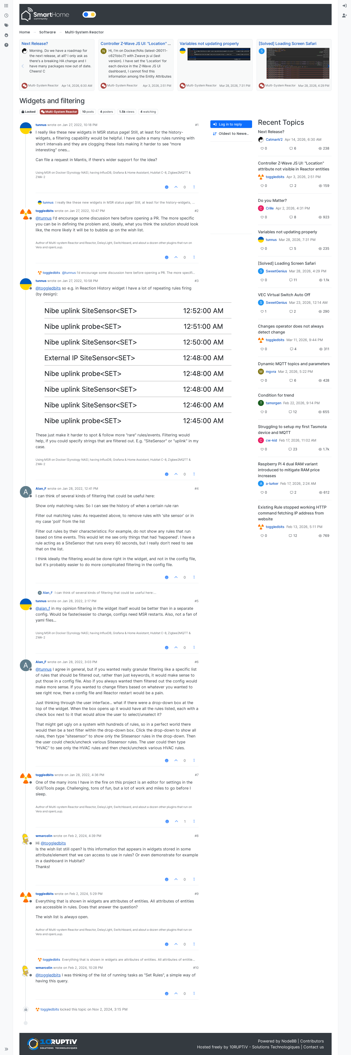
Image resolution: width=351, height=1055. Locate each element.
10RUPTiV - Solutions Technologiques (265, 1046)
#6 (197, 662)
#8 (197, 836)
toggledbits (45, 211)
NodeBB (289, 1041)
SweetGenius (276, 271)
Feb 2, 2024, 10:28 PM (85, 968)
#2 (197, 211)
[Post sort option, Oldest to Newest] (231, 134)
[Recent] (6, 16)
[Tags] (6, 25)
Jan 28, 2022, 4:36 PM (86, 775)
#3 (197, 281)
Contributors (312, 1041)
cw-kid (271, 440)
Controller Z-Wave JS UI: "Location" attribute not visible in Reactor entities (170, 43)
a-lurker (272, 483)
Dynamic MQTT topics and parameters (294, 363)
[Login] (344, 6)
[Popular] (6, 35)
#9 (197, 894)
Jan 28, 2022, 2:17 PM (79, 601)
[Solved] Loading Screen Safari (287, 43)
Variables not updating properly (209, 43)
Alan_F (41, 488)
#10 (196, 968)
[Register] (344, 16)
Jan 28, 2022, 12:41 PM (80, 488)
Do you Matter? (272, 200)
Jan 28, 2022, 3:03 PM (79, 662)
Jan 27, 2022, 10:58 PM (80, 281)
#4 (197, 488)
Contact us (313, 1046)
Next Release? (35, 43)
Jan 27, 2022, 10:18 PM (79, 125)
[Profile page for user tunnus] (26, 128)
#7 (197, 775)
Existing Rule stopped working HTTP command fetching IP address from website (292, 513)
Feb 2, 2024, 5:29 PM (86, 894)
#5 (197, 601)
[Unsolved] (6, 45)
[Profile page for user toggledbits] (26, 214)
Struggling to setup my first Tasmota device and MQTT (292, 429)
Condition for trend (276, 395)
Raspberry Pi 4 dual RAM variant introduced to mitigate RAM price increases (289, 469)
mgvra (271, 371)
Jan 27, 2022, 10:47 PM (87, 211)
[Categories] (6, 6)
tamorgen (273, 403)
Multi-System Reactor (43, 85)
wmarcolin (44, 836)
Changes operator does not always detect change (291, 329)
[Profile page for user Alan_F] (26, 492)
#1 (197, 125)
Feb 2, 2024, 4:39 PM (84, 836)
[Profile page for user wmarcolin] (26, 839)
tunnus (41, 125)
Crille (270, 208)
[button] (6, 1049)
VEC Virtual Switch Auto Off (284, 294)
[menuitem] (344, 6)
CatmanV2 (274, 139)
